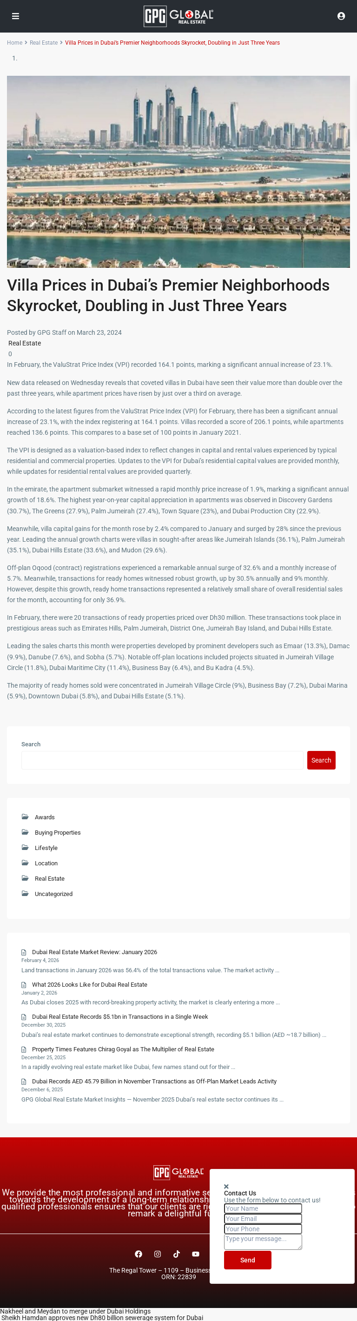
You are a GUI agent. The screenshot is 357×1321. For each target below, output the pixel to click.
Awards (45, 817)
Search (30, 744)
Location (46, 863)
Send (247, 1260)
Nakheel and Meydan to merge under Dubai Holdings (75, 1311)
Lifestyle (46, 847)
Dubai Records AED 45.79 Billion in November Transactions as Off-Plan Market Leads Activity (154, 1081)
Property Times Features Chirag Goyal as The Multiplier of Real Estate (123, 1049)
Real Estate (24, 343)
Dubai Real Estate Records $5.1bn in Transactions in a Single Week (120, 1016)
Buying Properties (58, 832)
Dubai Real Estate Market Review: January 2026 (94, 952)
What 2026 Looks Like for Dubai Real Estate (89, 984)
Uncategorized (54, 893)
